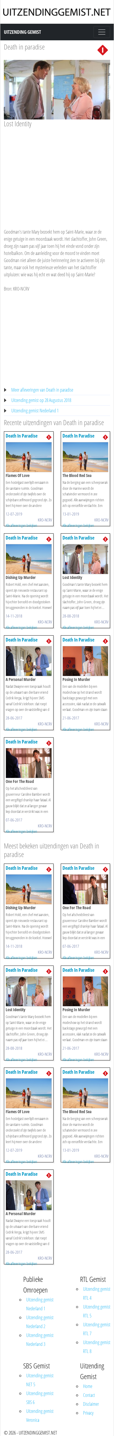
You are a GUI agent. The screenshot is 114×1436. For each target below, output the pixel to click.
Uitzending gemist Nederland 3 (40, 1339)
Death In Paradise (22, 436)
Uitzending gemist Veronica (40, 1415)
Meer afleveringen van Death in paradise (42, 390)
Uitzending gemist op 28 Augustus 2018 (41, 400)
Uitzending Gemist (22, 32)
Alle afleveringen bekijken (21, 525)
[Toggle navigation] (101, 32)
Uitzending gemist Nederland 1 (35, 410)
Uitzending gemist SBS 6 (40, 1397)
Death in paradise (24, 47)
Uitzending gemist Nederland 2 (40, 1322)
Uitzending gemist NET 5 (40, 1380)
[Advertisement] (56, 172)
